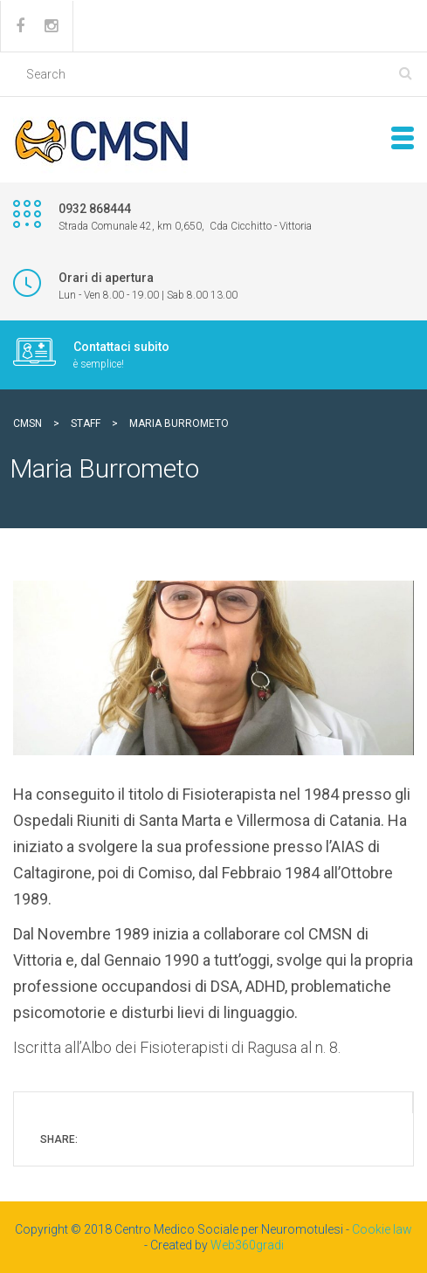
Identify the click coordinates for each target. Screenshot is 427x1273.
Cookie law (382, 1229)
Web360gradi (247, 1245)
